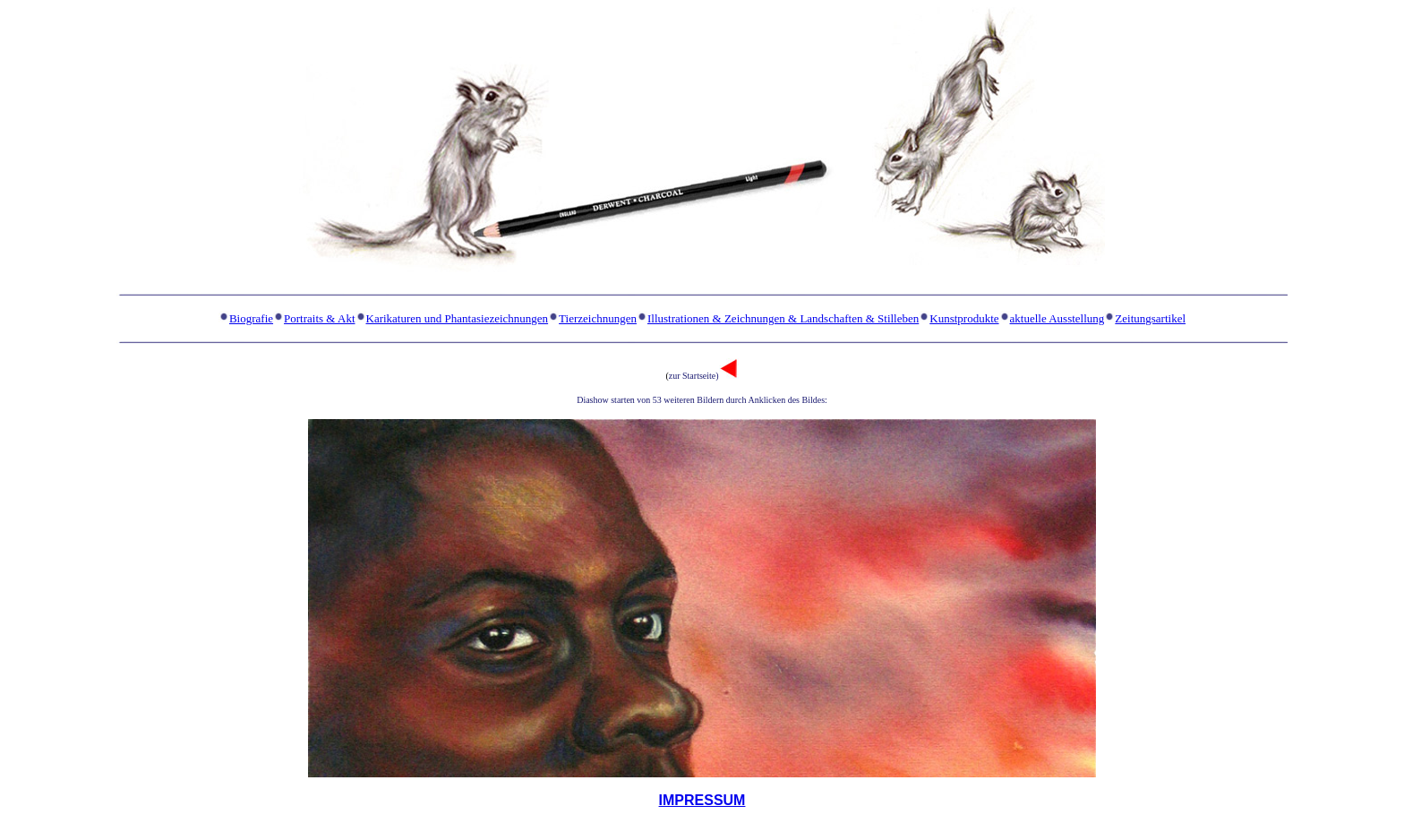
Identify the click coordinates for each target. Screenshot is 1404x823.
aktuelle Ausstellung (1057, 318)
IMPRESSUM (702, 800)
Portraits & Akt (319, 318)
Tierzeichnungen (598, 318)
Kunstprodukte (963, 318)
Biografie (251, 318)
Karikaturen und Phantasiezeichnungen (457, 318)
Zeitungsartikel (1150, 318)
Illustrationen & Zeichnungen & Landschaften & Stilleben (783, 318)
